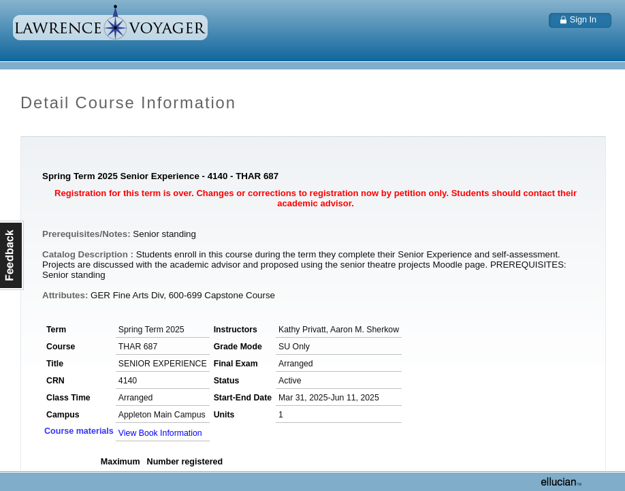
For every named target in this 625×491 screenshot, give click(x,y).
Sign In (583, 20)
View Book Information (160, 433)
